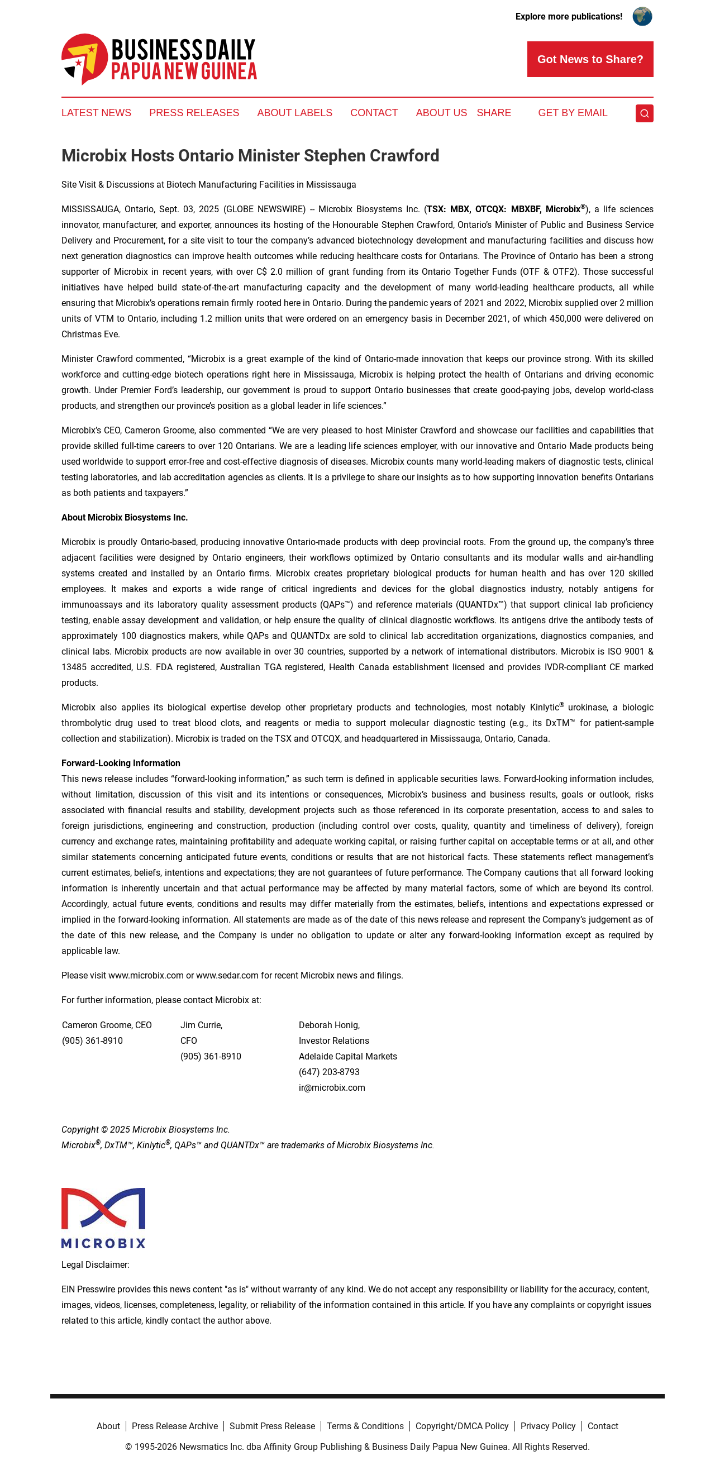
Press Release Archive (175, 1426)
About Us (442, 112)
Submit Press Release (272, 1426)
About (108, 1426)
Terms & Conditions (365, 1426)
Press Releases (194, 112)
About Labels (294, 112)
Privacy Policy (548, 1426)
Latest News (96, 112)
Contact (374, 112)
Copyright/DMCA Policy (462, 1426)
